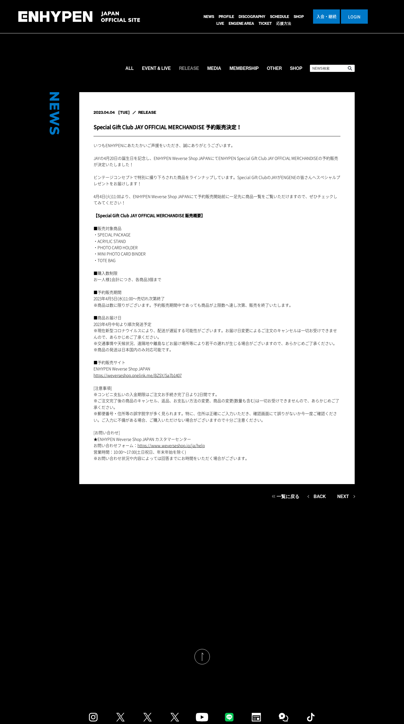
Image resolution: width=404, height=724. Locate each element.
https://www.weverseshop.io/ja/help (171, 445)
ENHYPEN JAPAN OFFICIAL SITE (79, 19)
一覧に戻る (288, 496)
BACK (320, 496)
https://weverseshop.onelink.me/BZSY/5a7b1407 (138, 375)
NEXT (343, 496)
